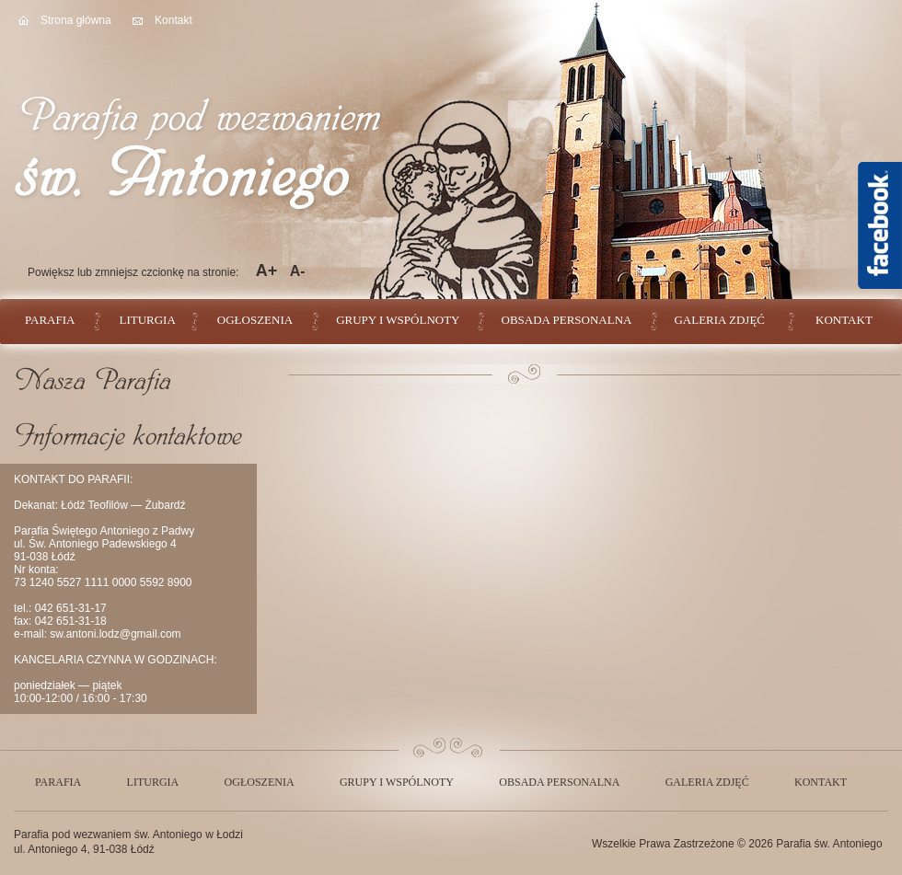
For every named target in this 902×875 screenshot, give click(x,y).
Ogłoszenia (255, 320)
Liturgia (147, 320)
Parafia (50, 320)
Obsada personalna (567, 320)
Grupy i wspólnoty (397, 320)
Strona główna (75, 20)
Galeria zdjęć (719, 320)
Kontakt (173, 20)
